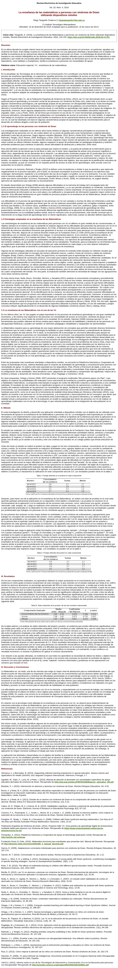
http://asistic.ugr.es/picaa (13, 837)
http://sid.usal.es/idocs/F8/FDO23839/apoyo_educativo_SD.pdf (84, 782)
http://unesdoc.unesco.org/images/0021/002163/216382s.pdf (60, 965)
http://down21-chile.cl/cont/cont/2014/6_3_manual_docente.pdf (33, 844)
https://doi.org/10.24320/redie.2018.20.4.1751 (89, 37)
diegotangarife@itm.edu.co (72, 20)
